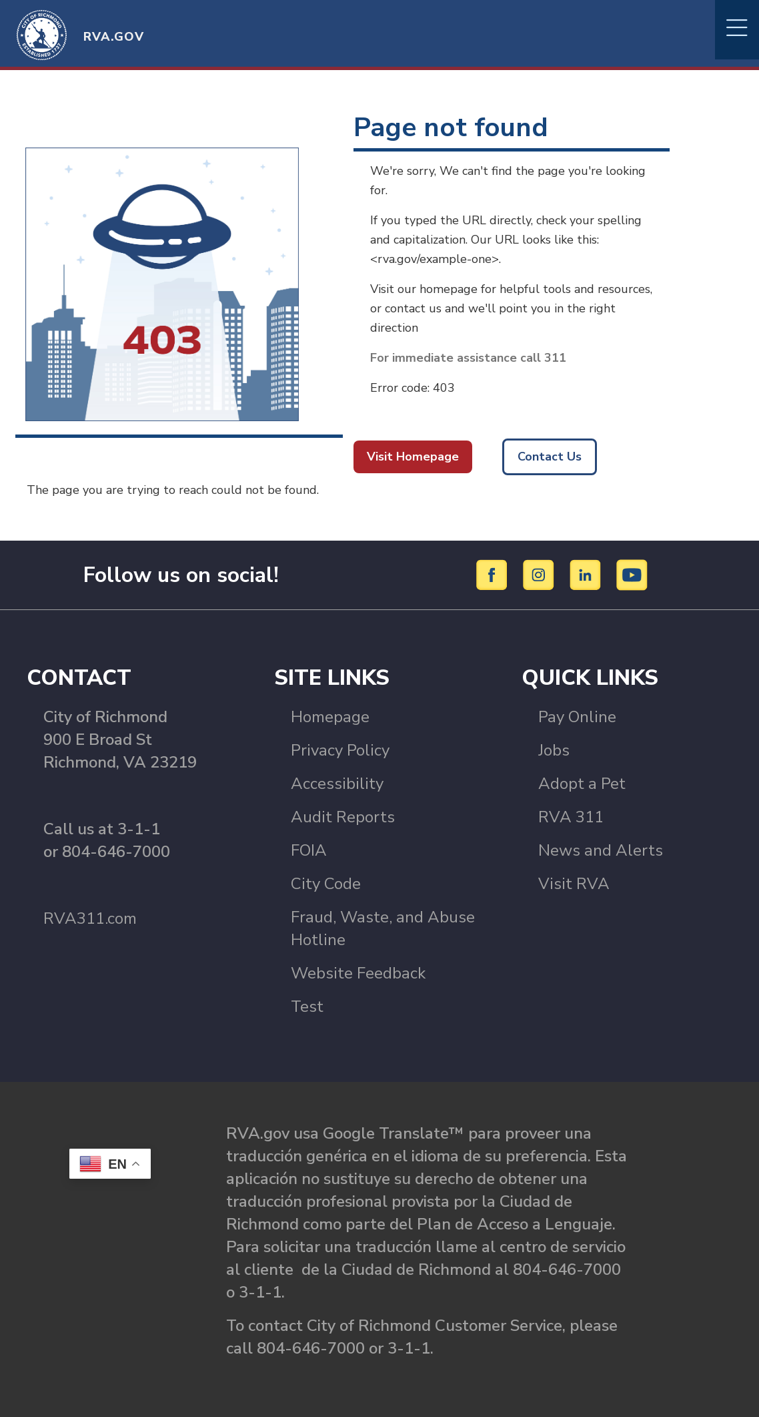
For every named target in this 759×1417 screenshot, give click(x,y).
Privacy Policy (340, 750)
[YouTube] (632, 574)
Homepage (330, 717)
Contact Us (550, 457)
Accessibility (337, 783)
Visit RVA (574, 883)
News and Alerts (600, 850)
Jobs (554, 750)
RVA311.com (90, 918)
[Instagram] (540, 574)
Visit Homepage (413, 457)
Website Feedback (358, 973)
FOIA (309, 850)
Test (307, 1006)
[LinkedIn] (587, 574)
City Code (326, 883)
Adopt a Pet (582, 783)
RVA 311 (571, 817)
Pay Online (577, 717)
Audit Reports (343, 817)
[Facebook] (494, 574)
